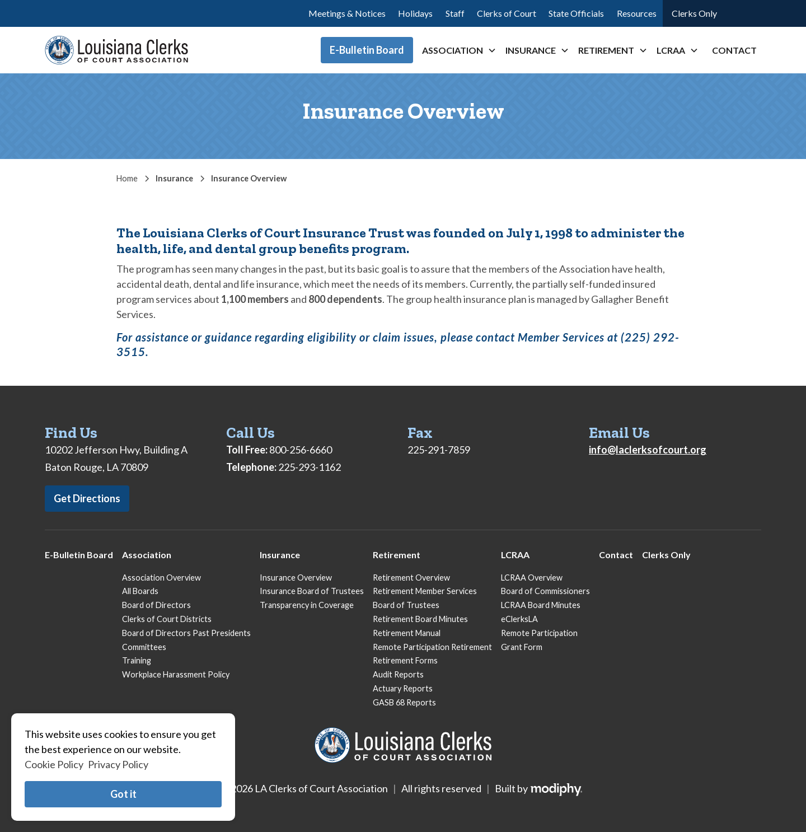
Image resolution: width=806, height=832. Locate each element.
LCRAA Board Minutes (540, 605)
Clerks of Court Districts (167, 619)
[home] (116, 50)
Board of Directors (156, 605)
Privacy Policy (118, 764)
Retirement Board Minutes (420, 619)
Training (136, 660)
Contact (734, 50)
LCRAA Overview (532, 577)
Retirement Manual (407, 633)
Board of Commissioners (545, 591)
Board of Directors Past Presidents (186, 633)
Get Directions (87, 498)
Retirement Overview (411, 577)
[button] (459, 50)
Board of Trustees (406, 605)
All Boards (140, 591)
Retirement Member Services (425, 591)
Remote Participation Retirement (432, 647)
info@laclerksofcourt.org (647, 449)
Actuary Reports (403, 688)
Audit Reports (398, 674)
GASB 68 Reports (404, 702)
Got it (123, 794)
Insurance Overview (296, 577)
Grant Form (521, 647)
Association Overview (161, 577)
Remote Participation (539, 633)
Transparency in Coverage (307, 605)
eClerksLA (519, 619)
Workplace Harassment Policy (175, 674)
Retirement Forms (405, 660)
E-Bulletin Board (367, 50)
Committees (144, 647)
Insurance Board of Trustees (312, 591)
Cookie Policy (54, 764)
